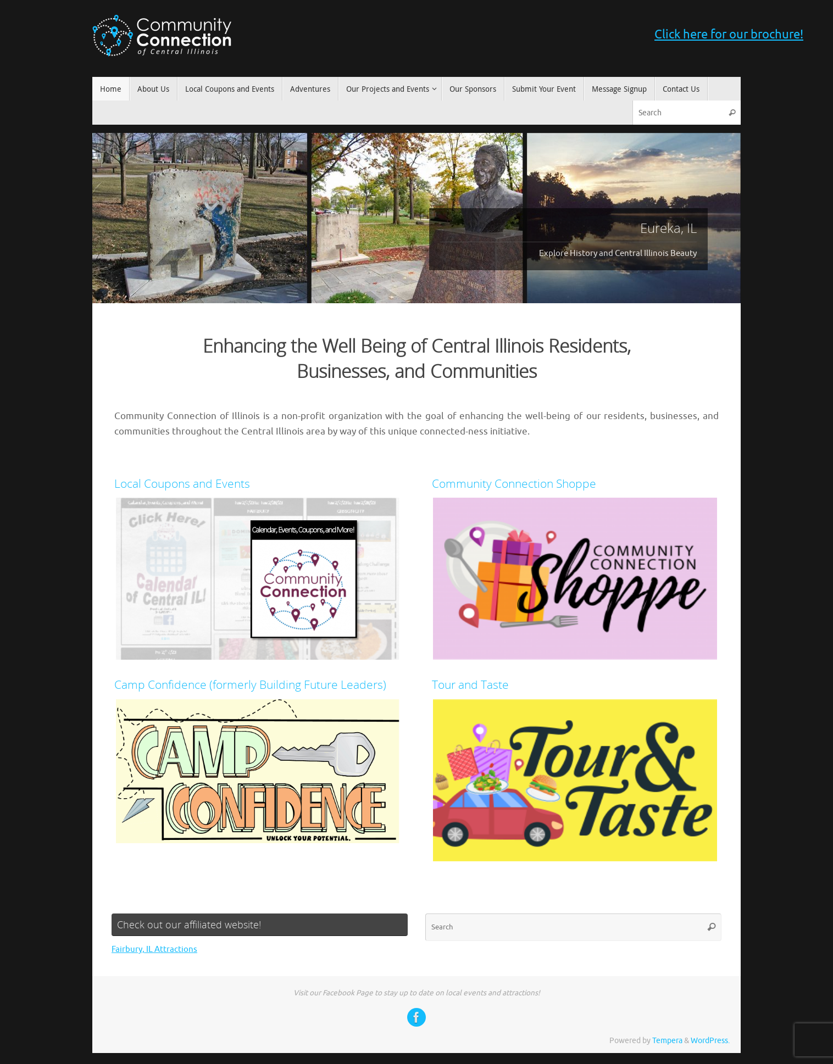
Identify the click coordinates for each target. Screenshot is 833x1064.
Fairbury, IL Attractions (154, 949)
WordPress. (710, 1040)
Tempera (667, 1040)
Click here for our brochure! (728, 34)
